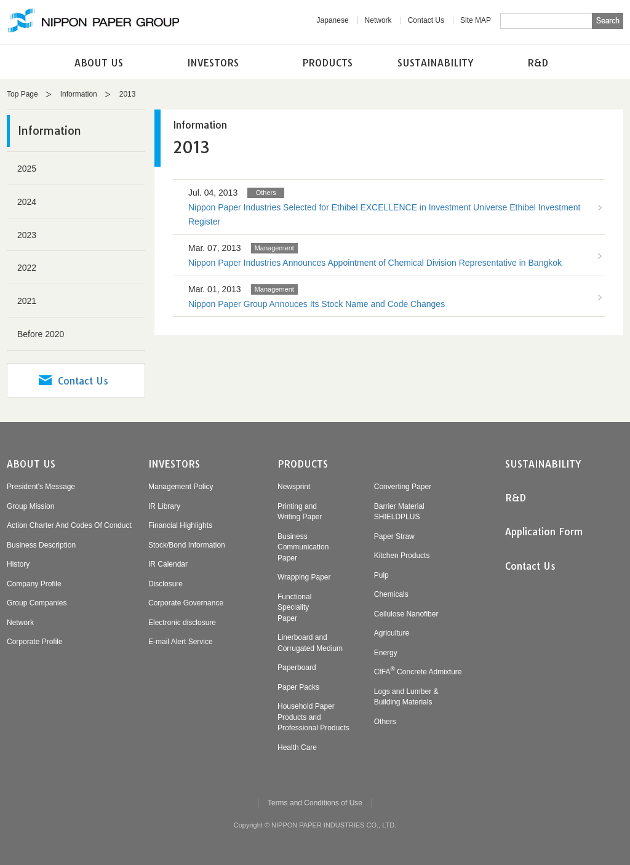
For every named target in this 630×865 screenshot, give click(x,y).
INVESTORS (213, 63)
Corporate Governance (185, 603)
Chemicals (391, 594)
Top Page (22, 94)
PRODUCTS (327, 63)
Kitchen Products (402, 555)
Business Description (41, 545)
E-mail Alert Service (180, 641)
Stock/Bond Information (186, 545)
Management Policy (180, 486)
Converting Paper (402, 486)
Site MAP (475, 20)
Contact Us (426, 20)
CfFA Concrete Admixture (418, 672)
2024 (26, 202)
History (18, 564)
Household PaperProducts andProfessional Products (313, 717)
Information (78, 94)
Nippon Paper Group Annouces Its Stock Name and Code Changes (316, 304)
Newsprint (293, 486)
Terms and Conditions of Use (315, 803)
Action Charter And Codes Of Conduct (69, 525)
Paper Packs (298, 687)
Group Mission (30, 506)
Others (385, 721)
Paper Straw (394, 536)
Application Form (544, 531)
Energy (385, 652)
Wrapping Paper (304, 577)
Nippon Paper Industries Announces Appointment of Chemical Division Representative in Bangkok (375, 263)
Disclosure (165, 584)
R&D (537, 63)
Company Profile (34, 584)
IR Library (164, 506)
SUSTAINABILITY (435, 63)
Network (378, 20)
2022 (26, 268)
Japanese (333, 20)
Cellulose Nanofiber (406, 614)
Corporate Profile (35, 641)
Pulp (381, 575)
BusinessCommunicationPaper (303, 547)
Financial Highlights (180, 525)
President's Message (41, 486)
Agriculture (391, 633)
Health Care (297, 747)
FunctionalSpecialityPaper (294, 607)
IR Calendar (168, 564)
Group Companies (36, 603)
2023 (26, 235)
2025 (26, 168)
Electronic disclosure (182, 622)
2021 (26, 301)
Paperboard (296, 667)
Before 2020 (40, 334)
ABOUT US (98, 63)
